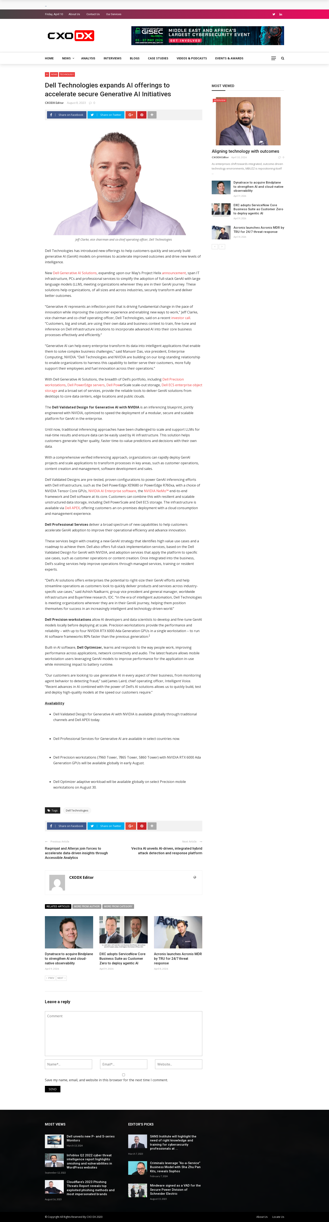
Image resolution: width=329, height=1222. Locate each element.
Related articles (58, 906)
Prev (50, 978)
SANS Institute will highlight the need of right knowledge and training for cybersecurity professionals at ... (173, 1143)
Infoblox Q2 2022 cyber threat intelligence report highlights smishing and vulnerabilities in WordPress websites (89, 1161)
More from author (87, 906)
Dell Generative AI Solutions (75, 273)
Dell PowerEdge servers (86, 385)
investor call (180, 318)
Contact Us (93, 14)
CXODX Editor (54, 102)
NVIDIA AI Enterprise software (112, 491)
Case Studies (158, 58)
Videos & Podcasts (192, 58)
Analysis (88, 58)
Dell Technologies (77, 810)
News (66, 58)
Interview (219, 100)
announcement (174, 273)
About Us (74, 14)
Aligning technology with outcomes (245, 151)
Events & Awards (229, 58)
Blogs (135, 58)
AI (47, 74)
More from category (118, 906)
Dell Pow (113, 385)
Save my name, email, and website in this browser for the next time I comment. (106, 1080)
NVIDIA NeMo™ (156, 491)
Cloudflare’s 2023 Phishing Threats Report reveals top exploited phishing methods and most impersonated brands (91, 1188)
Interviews (112, 58)
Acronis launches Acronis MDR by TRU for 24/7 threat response (178, 958)
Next (61, 978)
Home (49, 58)
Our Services (113, 14)
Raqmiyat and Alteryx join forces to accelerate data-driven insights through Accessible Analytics (76, 853)
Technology (67, 74)
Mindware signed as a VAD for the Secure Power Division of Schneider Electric (175, 1190)
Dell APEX (72, 508)
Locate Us (278, 1217)
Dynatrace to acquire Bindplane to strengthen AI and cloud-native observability (69, 958)
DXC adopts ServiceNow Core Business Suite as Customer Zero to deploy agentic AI (122, 958)
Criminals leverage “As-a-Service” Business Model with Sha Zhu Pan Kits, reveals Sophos (175, 1167)
